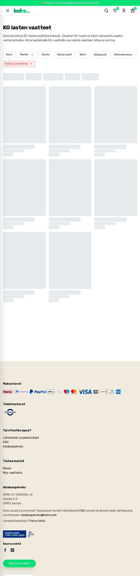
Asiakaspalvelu (13, 446)
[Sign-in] (124, 10)
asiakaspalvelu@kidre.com (39, 515)
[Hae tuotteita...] (106, 10)
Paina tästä (37, 521)
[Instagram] (12, 550)
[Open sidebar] (7, 10)
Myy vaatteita (12, 472)
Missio (7, 468)
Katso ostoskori (19, 563)
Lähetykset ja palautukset (21, 437)
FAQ (5, 442)
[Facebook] (5, 550)
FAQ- (82, 510)
